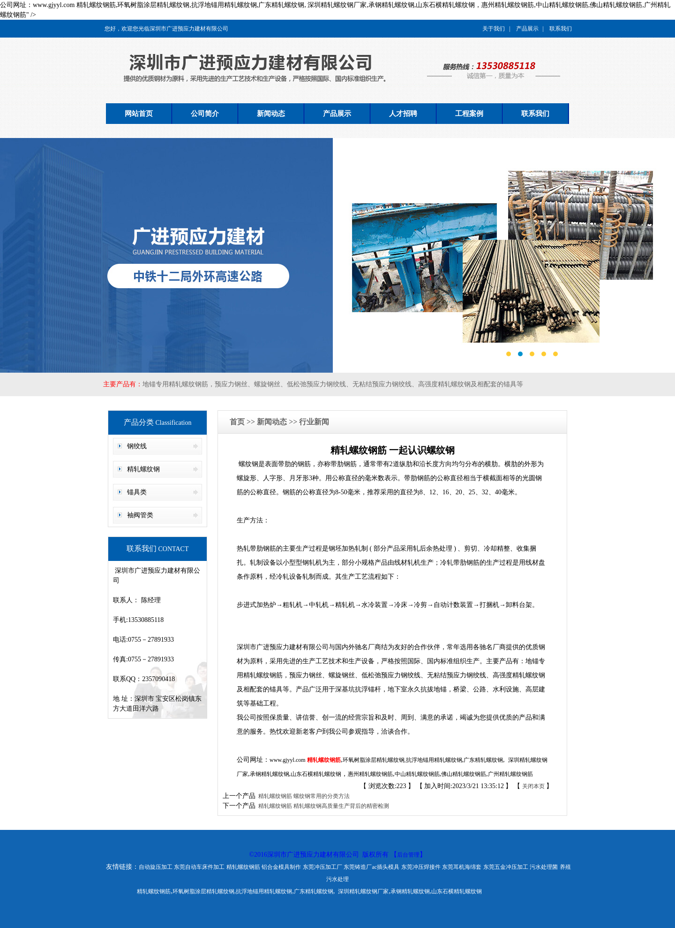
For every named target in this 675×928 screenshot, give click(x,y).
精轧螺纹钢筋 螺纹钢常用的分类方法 (302, 796)
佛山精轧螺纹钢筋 (463, 774)
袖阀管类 (140, 515)
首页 (238, 422)
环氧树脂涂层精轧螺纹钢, (374, 760)
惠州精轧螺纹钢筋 (370, 774)
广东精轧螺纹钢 (483, 760)
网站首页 (139, 113)
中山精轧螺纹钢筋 (417, 774)
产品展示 (527, 28)
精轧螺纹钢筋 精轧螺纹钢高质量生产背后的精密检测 (322, 806)
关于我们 (493, 28)
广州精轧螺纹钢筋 (510, 774)
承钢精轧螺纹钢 (269, 774)
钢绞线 (137, 446)
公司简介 (205, 113)
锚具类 (137, 492)
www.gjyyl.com (288, 760)
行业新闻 (314, 422)
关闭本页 (533, 786)
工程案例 (469, 113)
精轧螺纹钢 (143, 469)
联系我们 (560, 28)
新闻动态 (271, 113)
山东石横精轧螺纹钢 (316, 774)
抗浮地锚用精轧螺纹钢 (434, 760)
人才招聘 (403, 113)
